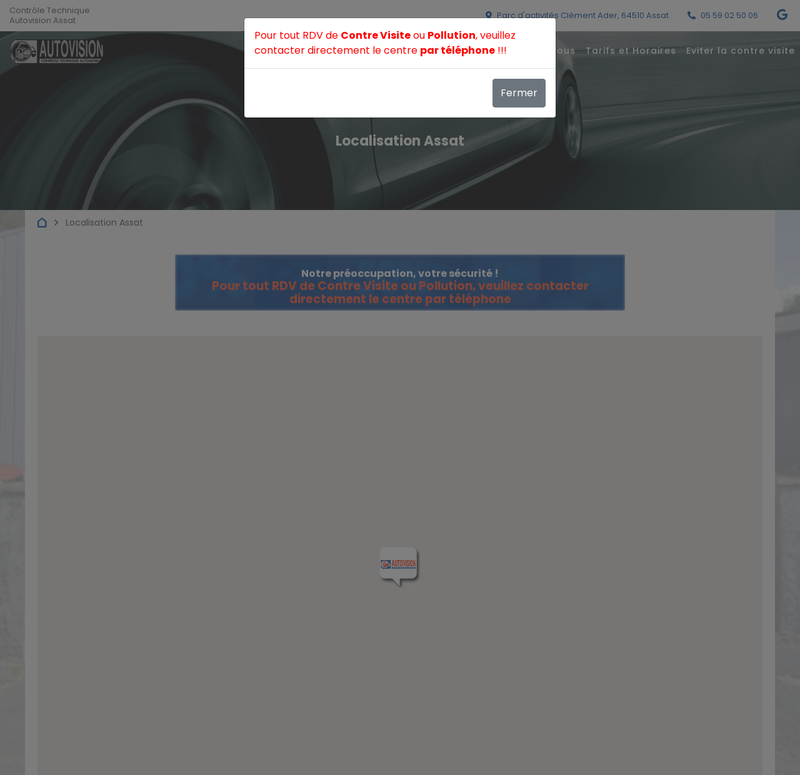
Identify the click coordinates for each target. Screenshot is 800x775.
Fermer (519, 93)
